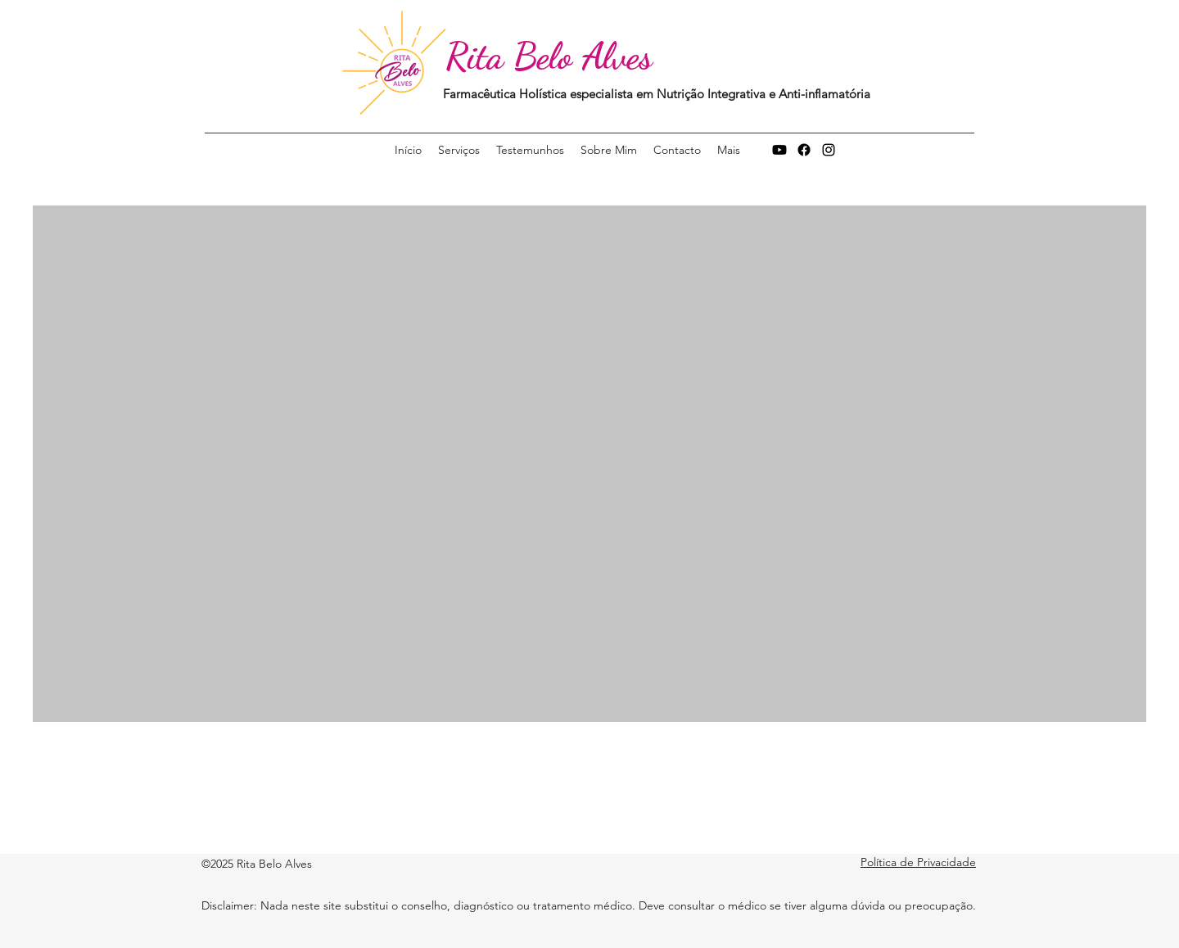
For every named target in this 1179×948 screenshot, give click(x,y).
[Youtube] (779, 150)
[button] (728, 150)
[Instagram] (828, 150)
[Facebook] (804, 150)
